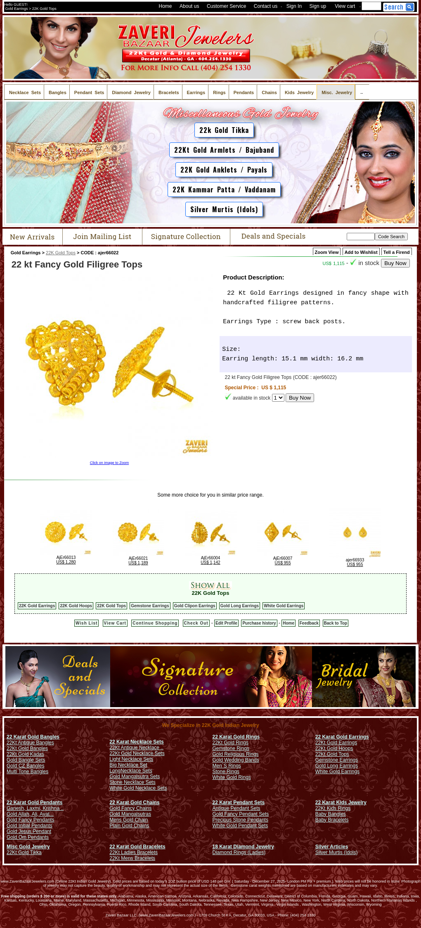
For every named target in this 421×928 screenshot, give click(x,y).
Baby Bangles (330, 814)
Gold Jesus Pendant (29, 831)
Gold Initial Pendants (29, 826)
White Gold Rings (232, 777)
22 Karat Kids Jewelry (341, 802)
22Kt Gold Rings (230, 743)
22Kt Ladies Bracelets (133, 852)
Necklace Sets (136, 771)
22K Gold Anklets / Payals (223, 170)
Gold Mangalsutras (130, 814)
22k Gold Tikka (224, 130)
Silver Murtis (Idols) (224, 209)
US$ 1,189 (138, 563)
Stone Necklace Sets (132, 782)
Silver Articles (331, 847)
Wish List (86, 623)
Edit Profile (226, 623)
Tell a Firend (396, 252)
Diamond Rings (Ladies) (239, 852)
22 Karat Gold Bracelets (137, 847)
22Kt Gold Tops (332, 754)
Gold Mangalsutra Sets (134, 776)
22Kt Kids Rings (332, 808)
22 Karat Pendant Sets (239, 802)
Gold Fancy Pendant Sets (241, 814)
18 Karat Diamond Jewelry (243, 847)
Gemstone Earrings (150, 606)
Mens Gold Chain (128, 820)
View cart (345, 6)
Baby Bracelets (332, 820)
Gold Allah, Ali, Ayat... (30, 814)
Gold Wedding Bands (236, 760)
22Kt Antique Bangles (30, 743)
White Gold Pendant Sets (240, 826)
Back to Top (335, 623)
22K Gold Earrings (37, 606)
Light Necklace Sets (131, 759)
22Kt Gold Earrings (336, 743)
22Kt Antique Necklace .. (136, 747)
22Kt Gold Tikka (24, 852)
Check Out (196, 623)
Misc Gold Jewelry (28, 847)
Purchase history (259, 623)
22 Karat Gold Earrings (342, 737)
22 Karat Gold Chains (134, 802)
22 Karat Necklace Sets (136, 742)
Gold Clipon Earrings (194, 606)
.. (362, 92)
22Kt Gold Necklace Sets (136, 753)
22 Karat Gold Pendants (34, 802)
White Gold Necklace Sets (138, 788)
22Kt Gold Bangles (27, 748)
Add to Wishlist (361, 252)
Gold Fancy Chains (130, 808)
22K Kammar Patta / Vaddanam (224, 189)
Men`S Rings (227, 766)
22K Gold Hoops (76, 606)
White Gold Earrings (283, 606)
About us (189, 6)
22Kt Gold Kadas (25, 754)
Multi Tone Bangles (27, 771)
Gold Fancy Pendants (30, 820)
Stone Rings (226, 771)
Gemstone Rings (231, 748)
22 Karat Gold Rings (236, 737)
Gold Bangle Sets (26, 760)
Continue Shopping (154, 623)
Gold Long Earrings (239, 606)
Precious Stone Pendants (240, 820)
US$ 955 (283, 563)
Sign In (294, 6)
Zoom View (327, 252)
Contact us (265, 6)
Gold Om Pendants (28, 837)
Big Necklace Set (128, 765)
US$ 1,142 (210, 562)
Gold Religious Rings (236, 754)
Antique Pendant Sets (236, 808)
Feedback (309, 623)
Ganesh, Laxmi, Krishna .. (35, 808)
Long (115, 771)
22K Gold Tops (61, 252)
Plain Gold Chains (129, 826)
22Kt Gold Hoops (334, 748)
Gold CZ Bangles (25, 766)
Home (165, 6)
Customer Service (226, 6)
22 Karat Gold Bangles (33, 737)
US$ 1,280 (66, 562)
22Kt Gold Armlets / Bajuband (224, 150)
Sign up (318, 6)
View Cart (115, 623)
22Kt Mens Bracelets (132, 858)
